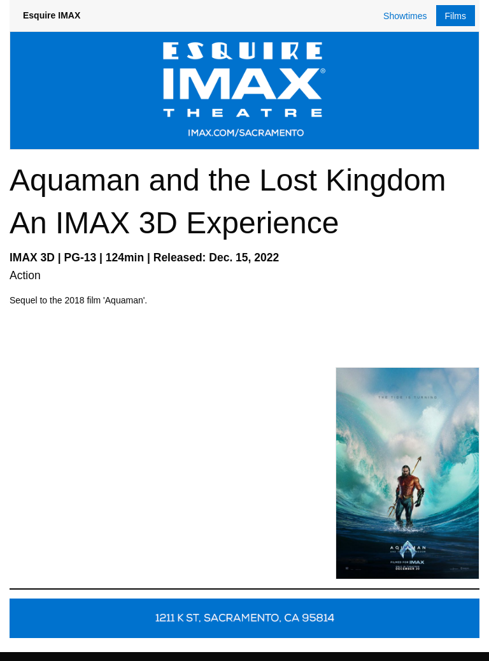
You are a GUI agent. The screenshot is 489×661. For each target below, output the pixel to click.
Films (455, 16)
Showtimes (405, 16)
